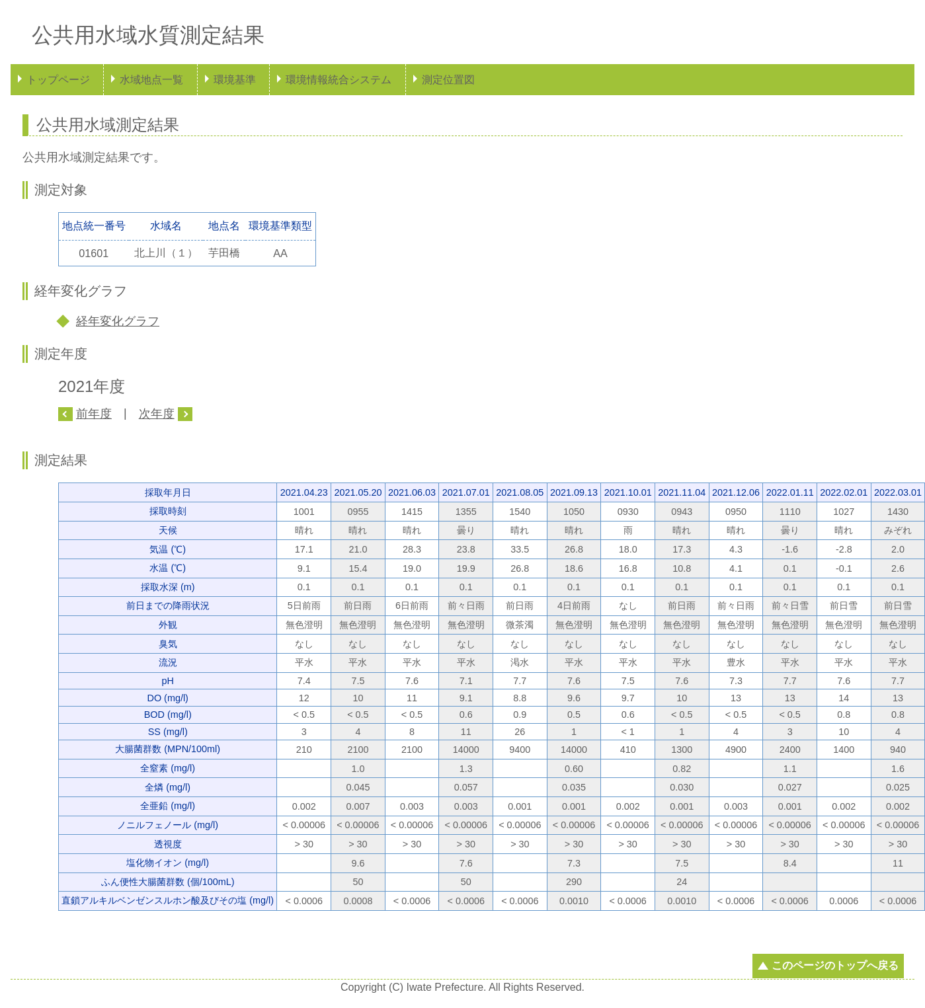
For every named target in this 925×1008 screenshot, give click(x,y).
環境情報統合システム (338, 79)
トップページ (58, 79)
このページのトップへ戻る (835, 965)
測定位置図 (448, 79)
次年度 (157, 413)
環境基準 (235, 79)
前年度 (94, 413)
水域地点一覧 (151, 79)
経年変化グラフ (117, 321)
